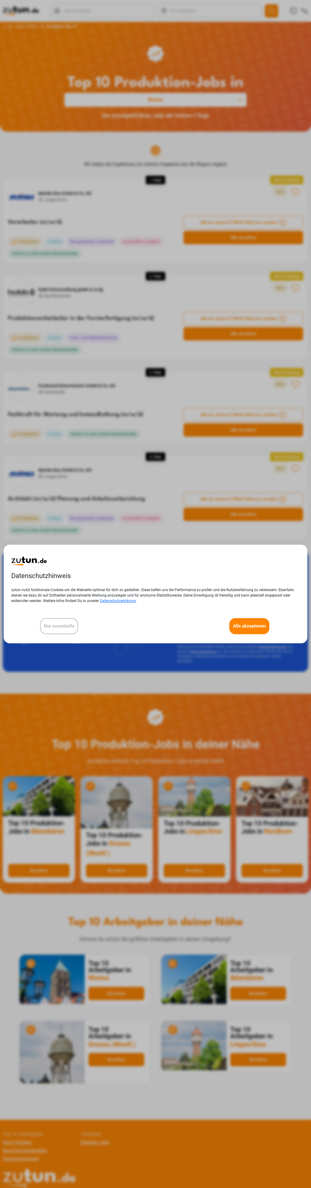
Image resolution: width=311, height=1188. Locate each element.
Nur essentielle (59, 626)
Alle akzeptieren (249, 626)
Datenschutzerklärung (118, 601)
